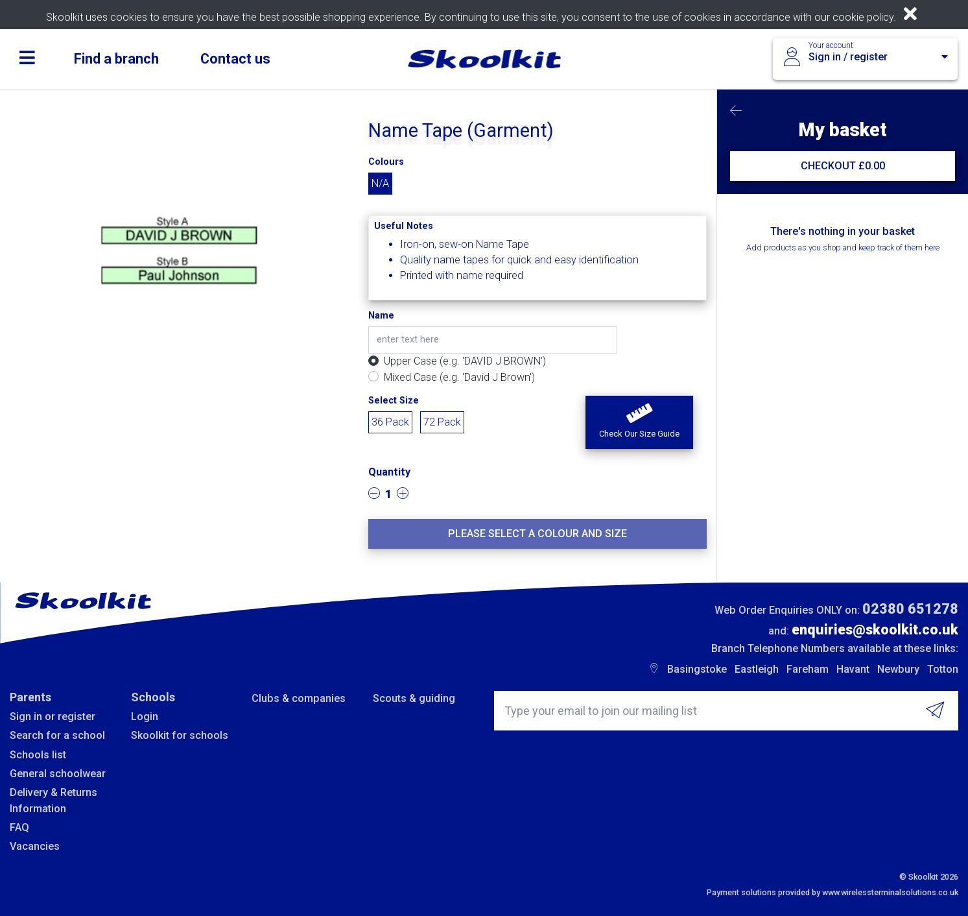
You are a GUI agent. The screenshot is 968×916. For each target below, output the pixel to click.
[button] (639, 422)
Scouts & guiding (414, 698)
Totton (942, 669)
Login (144, 716)
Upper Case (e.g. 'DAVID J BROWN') (465, 361)
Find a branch (116, 59)
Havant (852, 669)
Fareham (807, 669)
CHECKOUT (843, 166)
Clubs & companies (299, 698)
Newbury (898, 669)
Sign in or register (52, 716)
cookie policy (862, 17)
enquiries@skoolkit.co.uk (875, 629)
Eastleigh (757, 669)
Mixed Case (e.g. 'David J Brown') (459, 377)
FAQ (19, 827)
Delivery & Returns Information (53, 800)
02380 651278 (910, 609)
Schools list (38, 755)
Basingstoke (697, 669)
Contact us (235, 59)
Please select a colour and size (537, 533)
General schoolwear (58, 773)
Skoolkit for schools (179, 735)
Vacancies (35, 846)
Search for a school (57, 735)
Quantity (389, 472)
